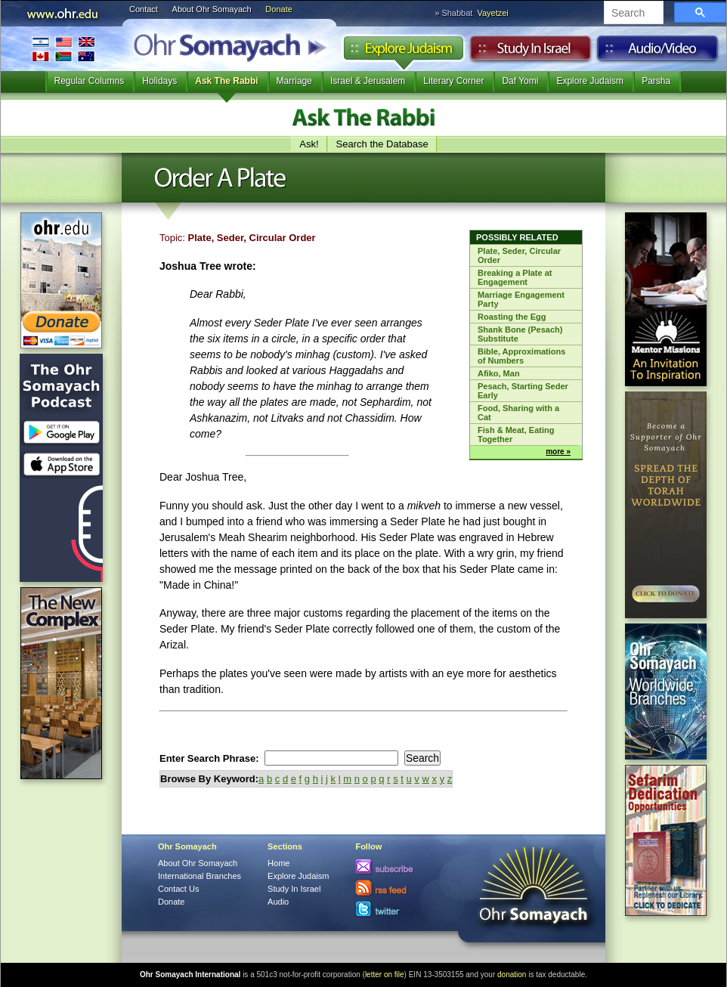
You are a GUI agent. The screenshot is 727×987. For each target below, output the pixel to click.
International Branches (63, 49)
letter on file (384, 974)
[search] (632, 13)
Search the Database (382, 144)
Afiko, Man (499, 373)
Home (278, 863)
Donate (278, 9)
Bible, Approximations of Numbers (521, 356)
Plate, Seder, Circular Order (519, 255)
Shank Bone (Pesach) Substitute (520, 334)
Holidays (159, 81)
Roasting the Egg (512, 316)
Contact (143, 9)
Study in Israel (530, 52)
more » (558, 451)
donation (511, 974)
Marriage (294, 81)
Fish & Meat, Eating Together (516, 434)
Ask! (308, 144)
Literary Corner (453, 81)
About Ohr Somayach (212, 9)
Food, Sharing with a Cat (518, 413)
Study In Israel (294, 888)
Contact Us (178, 888)
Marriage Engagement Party (521, 299)
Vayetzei (492, 12)
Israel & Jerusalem (367, 81)
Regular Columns (89, 81)
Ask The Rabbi (226, 81)
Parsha (656, 81)
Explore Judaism (403, 52)
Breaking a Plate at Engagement (515, 277)
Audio (658, 52)
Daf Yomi (520, 81)
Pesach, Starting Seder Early (523, 391)
